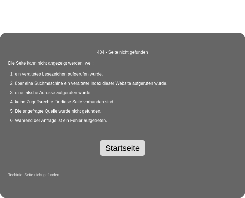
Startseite (122, 147)
